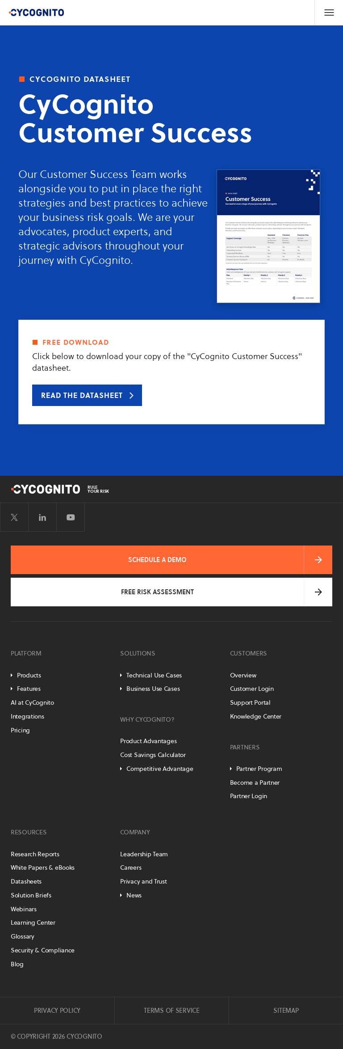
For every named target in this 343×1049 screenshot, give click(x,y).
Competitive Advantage (159, 768)
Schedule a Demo (157, 559)
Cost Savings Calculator (153, 754)
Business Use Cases (153, 688)
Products (29, 675)
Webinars (24, 909)
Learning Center (33, 922)
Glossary (22, 936)
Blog (17, 964)
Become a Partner (255, 782)
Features (29, 688)
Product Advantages (148, 740)
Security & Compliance (43, 950)
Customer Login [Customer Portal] (252, 688)
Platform (26, 653)
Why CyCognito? (147, 719)
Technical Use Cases (154, 675)
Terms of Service (172, 1010)
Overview (243, 675)
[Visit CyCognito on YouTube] (70, 517)
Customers (248, 653)
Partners (245, 747)
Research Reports (35, 854)
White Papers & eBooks (43, 867)
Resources (28, 832)
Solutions (137, 653)
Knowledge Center (256, 716)
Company (135, 832)
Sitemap (285, 1010)
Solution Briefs (31, 895)
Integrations (27, 716)
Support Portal (250, 702)
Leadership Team (144, 854)
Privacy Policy (57, 1010)
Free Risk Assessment (157, 592)
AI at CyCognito (32, 702)
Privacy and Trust (143, 881)
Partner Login (248, 795)
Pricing (20, 730)
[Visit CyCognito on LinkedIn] (42, 517)
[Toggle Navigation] (328, 12)
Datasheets (26, 881)
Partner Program (259, 768)
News (134, 895)
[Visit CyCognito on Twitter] (14, 517)
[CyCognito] (36, 12)
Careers (130, 867)
